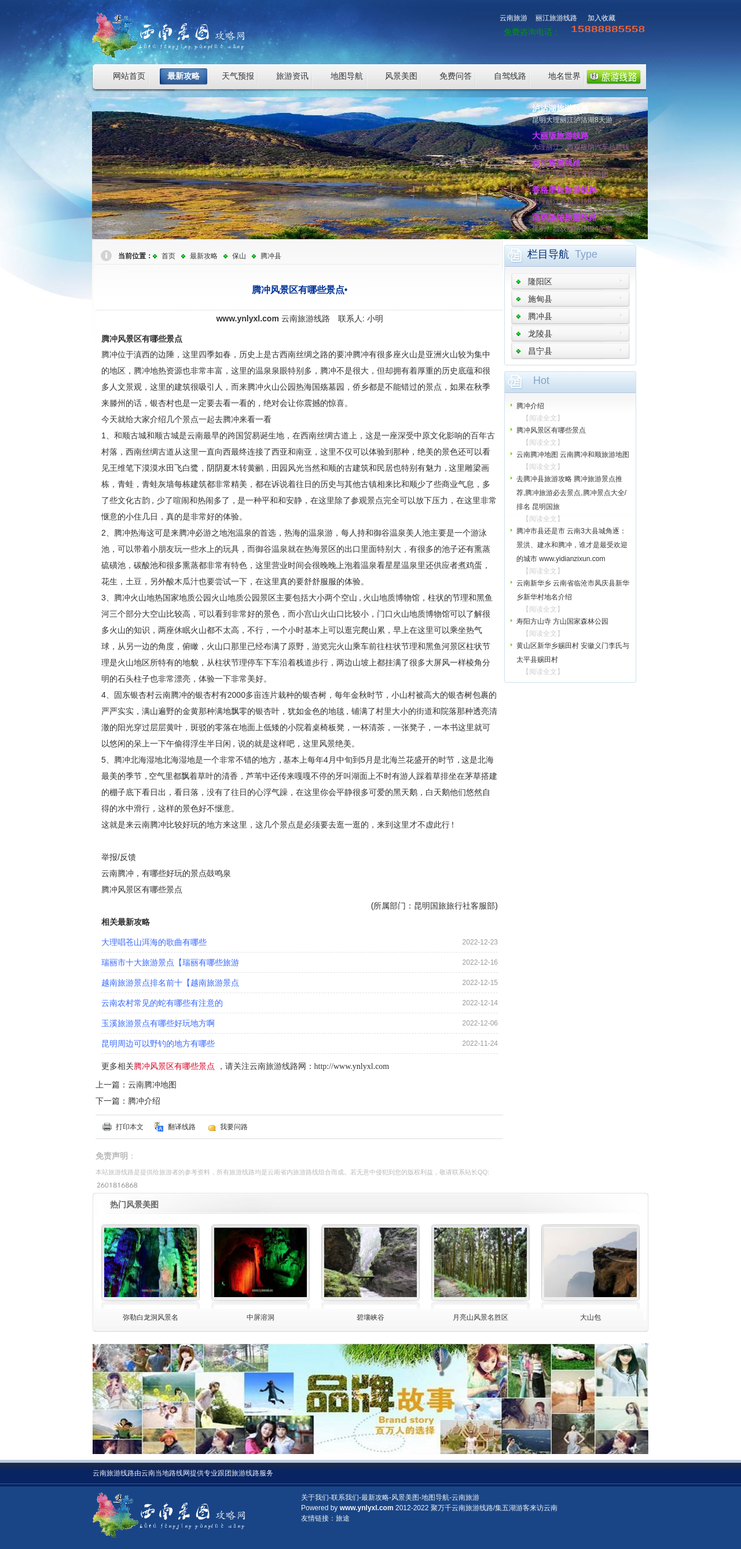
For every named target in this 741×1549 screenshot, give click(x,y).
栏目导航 (548, 254)
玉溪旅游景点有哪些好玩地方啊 (158, 1023)
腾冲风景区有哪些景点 (551, 430)
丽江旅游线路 (556, 18)
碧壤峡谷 (370, 1317)
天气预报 (238, 75)
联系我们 (345, 1497)
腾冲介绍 (144, 1100)
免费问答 (455, 75)
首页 (168, 256)
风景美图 (401, 75)
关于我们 (315, 1497)
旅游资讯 (292, 75)
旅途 (343, 1518)
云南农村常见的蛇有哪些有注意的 (162, 1003)
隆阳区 (540, 281)
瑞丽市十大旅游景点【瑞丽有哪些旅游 (170, 962)
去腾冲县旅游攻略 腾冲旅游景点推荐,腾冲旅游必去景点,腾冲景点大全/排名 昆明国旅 (571, 493)
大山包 (590, 1317)
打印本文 (130, 1127)
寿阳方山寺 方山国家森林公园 (562, 621)
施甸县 (540, 298)
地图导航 (347, 75)
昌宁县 (540, 351)
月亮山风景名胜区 (480, 1317)
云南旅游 (513, 18)
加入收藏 (601, 18)
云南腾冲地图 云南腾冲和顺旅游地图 (572, 455)
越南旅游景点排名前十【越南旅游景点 (170, 982)
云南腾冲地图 (152, 1084)
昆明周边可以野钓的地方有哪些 (158, 1043)
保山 (239, 256)
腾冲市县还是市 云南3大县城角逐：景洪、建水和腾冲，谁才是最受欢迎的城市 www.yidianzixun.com (572, 545)
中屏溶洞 (260, 1317)
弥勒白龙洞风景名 (150, 1317)
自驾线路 (510, 75)
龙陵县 (540, 333)
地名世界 (564, 75)
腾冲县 (271, 256)
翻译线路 (182, 1127)
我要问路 (234, 1127)
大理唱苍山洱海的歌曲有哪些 (154, 942)
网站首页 (129, 75)
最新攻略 (183, 75)
